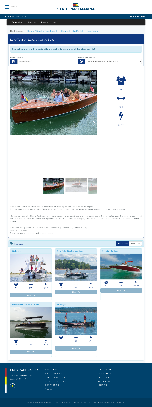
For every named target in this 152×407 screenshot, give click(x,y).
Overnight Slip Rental (72, 31)
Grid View (123, 243)
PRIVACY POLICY (63, 402)
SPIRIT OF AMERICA (55, 381)
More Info (31, 295)
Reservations (17, 22)
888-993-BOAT (138, 16)
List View (135, 243)
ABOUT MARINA (53, 373)
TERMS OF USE (79, 402)
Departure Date (16, 57)
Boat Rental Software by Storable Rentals (107, 402)
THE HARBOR (105, 373)
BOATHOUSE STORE (55, 377)
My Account (32, 22)
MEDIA (48, 389)
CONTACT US (52, 385)
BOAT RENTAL (52, 370)
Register (44, 22)
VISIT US (102, 385)
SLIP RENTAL (105, 370)
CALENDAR (103, 377)
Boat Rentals (16, 31)
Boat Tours (92, 31)
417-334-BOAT (106, 381)
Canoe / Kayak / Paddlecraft (42, 31)
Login (54, 22)
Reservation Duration (86, 57)
